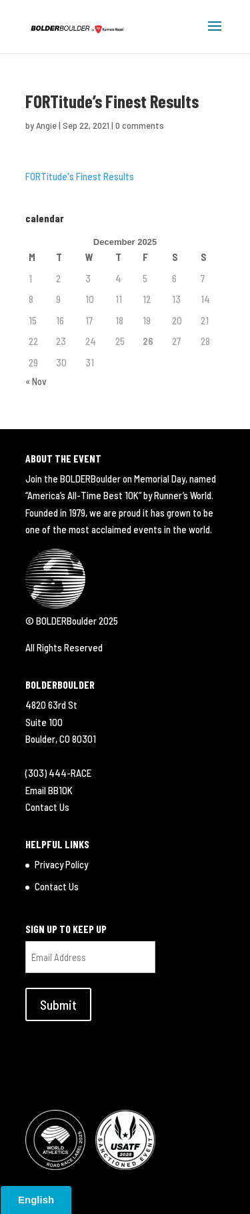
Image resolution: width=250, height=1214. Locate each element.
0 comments (139, 125)
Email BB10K (49, 790)
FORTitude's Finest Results (79, 176)
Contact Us (47, 807)
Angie (46, 125)
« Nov (36, 381)
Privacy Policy (61, 864)
